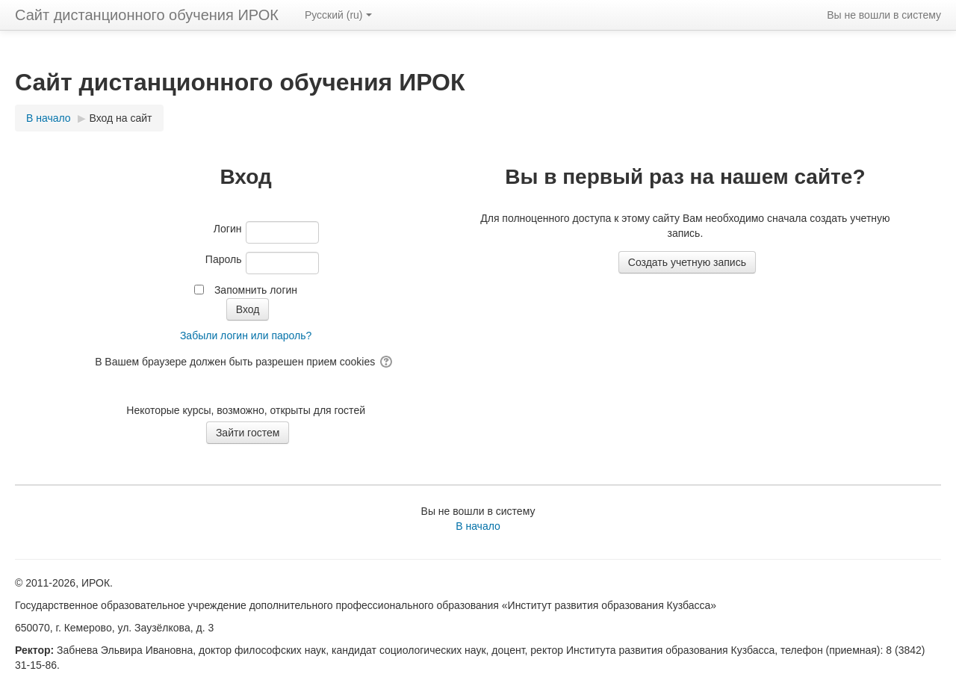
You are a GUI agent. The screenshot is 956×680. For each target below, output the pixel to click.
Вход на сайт (121, 118)
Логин (228, 229)
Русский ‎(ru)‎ (338, 15)
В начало (478, 526)
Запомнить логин (255, 290)
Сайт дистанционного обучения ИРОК (147, 15)
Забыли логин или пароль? (245, 335)
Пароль (223, 259)
